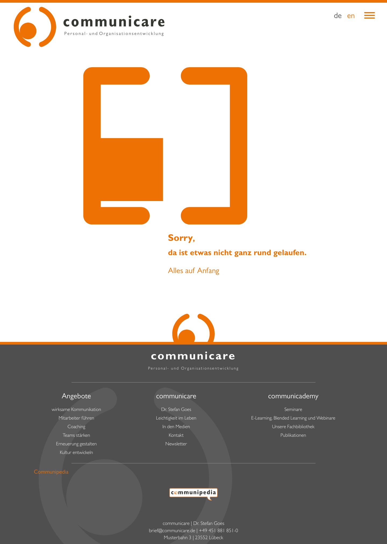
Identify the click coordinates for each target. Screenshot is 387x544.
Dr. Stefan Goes (176, 410)
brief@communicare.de (172, 531)
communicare (176, 397)
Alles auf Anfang (193, 272)
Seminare (293, 410)
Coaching (76, 427)
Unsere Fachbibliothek (293, 427)
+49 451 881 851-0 (218, 531)
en (351, 17)
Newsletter (176, 444)
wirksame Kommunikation (76, 410)
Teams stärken (76, 436)
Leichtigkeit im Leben (176, 418)
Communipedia (51, 472)
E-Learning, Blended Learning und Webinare (293, 418)
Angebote (76, 397)
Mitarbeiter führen (76, 418)
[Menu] (369, 17)
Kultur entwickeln (76, 453)
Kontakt (176, 436)
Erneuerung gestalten (76, 444)
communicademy (293, 397)
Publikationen (293, 436)
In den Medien (176, 427)
